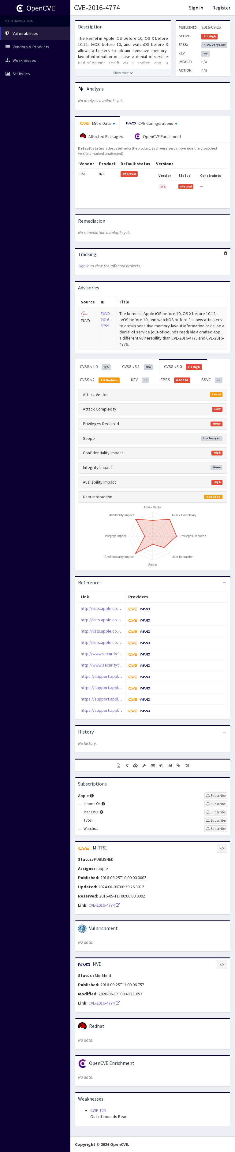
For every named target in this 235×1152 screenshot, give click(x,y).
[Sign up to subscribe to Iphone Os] (215, 804)
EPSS (175, 380)
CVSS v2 (100, 380)
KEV (140, 380)
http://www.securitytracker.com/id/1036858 (121, 665)
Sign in (196, 8)
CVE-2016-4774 (97, 7)
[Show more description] (123, 72)
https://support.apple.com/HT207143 (114, 699)
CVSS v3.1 (137, 367)
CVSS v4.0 (95, 367)
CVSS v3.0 (183, 367)
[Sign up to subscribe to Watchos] (215, 828)
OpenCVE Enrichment (157, 136)
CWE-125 (98, 1110)
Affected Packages (101, 136)
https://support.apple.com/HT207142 (114, 687)
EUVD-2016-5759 (106, 320)
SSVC (212, 380)
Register (221, 8)
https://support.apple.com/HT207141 (114, 676)
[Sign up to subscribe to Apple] (215, 795)
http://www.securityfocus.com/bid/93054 (118, 653)
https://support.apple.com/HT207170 (114, 710)
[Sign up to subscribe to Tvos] (215, 820)
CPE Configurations (151, 123)
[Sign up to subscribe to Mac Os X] (215, 812)
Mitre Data (97, 123)
